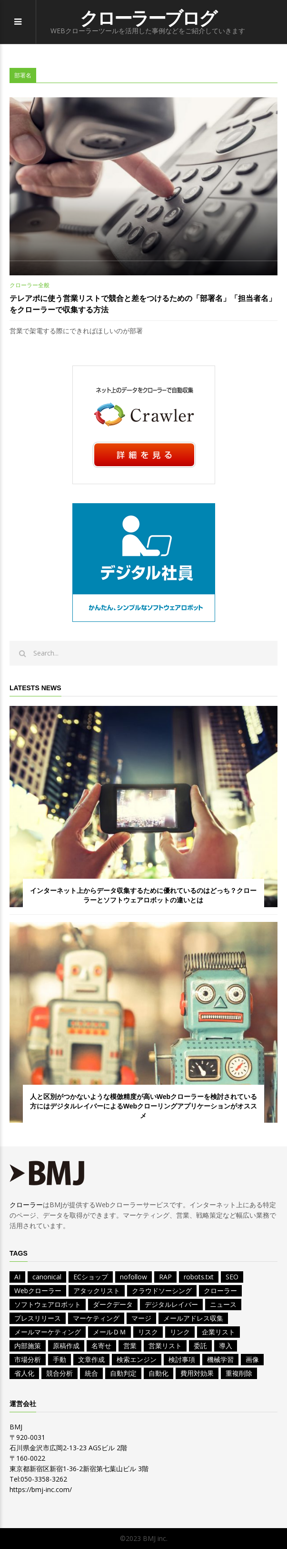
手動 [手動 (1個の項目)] (59, 1359)
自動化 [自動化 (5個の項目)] (158, 1373)
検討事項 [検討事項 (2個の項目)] (181, 1359)
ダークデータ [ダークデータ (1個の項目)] (113, 1304)
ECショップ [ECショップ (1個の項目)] (90, 1276)
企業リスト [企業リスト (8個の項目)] (218, 1331)
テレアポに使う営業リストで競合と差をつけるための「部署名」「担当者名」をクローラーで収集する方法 (143, 304)
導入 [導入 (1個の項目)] (225, 1345)
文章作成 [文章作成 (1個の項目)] (91, 1359)
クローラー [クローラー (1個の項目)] (220, 1290)
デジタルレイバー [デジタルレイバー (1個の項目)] (171, 1304)
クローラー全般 (29, 285)
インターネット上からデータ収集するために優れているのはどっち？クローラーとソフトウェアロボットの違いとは (143, 895)
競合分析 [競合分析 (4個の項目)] (59, 1373)
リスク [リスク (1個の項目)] (148, 1331)
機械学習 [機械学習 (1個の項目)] (220, 1359)
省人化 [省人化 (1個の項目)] (24, 1373)
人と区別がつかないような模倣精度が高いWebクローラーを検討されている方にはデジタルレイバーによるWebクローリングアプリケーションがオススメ (143, 1106)
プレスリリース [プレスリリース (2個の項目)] (37, 1318)
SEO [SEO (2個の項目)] (232, 1276)
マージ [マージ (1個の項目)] (141, 1318)
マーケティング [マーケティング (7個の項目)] (96, 1318)
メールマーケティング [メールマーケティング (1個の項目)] (47, 1331)
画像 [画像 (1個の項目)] (252, 1359)
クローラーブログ (148, 18)
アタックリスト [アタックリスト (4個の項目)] (96, 1290)
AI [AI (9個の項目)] (17, 1276)
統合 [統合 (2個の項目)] (91, 1373)
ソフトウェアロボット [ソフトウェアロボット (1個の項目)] (47, 1304)
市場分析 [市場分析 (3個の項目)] (27, 1359)
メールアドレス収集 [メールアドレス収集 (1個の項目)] (193, 1318)
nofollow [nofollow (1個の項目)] (133, 1276)
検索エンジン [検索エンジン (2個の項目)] (137, 1359)
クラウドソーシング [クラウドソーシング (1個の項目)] (162, 1290)
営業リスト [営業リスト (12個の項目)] (165, 1345)
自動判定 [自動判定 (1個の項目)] (123, 1373)
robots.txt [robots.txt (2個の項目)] (199, 1276)
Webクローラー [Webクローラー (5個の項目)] (37, 1290)
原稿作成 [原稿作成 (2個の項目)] (66, 1345)
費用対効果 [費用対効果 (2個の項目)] (197, 1373)
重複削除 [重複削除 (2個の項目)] (239, 1373)
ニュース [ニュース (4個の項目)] (223, 1304)
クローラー (26, 1204)
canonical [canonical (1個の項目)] (46, 1276)
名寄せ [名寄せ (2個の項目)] (101, 1345)
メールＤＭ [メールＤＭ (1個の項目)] (109, 1331)
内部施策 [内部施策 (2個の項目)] (27, 1345)
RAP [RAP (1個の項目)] (165, 1276)
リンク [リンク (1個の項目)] (180, 1331)
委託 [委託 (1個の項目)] (200, 1345)
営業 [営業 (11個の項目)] (130, 1345)
